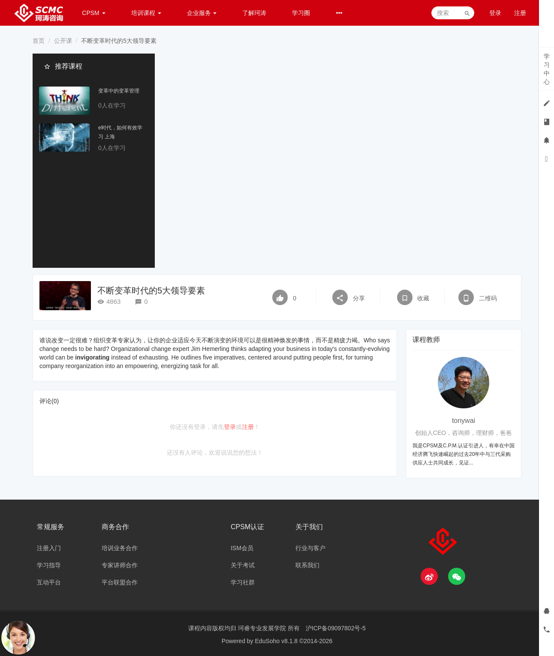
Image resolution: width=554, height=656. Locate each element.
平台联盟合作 (120, 582)
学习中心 (547, 69)
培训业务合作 (120, 548)
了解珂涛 (254, 12)
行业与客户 (310, 548)
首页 (39, 40)
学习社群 (243, 582)
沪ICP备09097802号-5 (336, 628)
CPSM (93, 12)
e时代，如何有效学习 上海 (120, 132)
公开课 (63, 40)
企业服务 (202, 12)
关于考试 (243, 565)
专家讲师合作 (120, 565)
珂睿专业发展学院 (263, 628)
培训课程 (146, 12)
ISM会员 (242, 548)
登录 (495, 12)
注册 (520, 12)
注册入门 (49, 548)
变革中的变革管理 (118, 91)
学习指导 (49, 565)
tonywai (463, 420)
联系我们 (307, 565)
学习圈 (301, 12)
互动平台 (49, 582)
